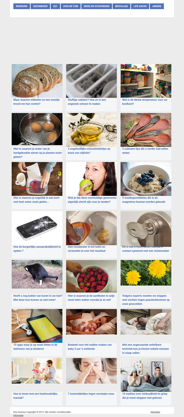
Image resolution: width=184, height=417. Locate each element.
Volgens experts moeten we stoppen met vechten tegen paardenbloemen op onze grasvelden (146, 299)
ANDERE (156, 6)
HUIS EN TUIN (70, 6)
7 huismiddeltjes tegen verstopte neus (91, 393)
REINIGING (21, 6)
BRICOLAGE (121, 6)
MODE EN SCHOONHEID (96, 6)
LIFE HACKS (140, 6)
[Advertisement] (92, 40)
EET (55, 6)
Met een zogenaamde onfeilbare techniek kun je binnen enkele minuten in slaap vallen (145, 348)
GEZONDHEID (40, 6)
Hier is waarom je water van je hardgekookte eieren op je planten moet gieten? (37, 152)
